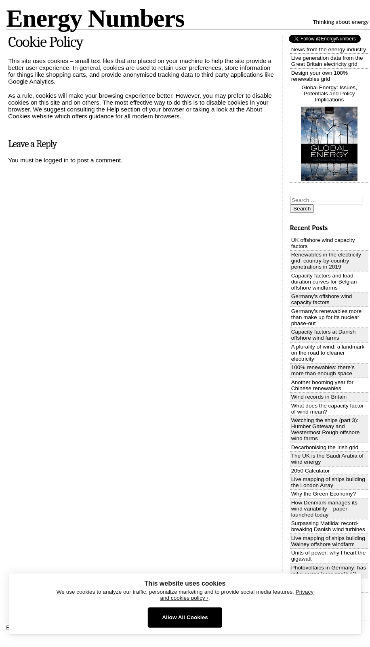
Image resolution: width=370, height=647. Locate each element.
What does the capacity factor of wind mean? (327, 409)
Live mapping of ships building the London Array (328, 482)
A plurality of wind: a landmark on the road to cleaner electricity (328, 353)
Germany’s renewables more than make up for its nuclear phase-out (326, 317)
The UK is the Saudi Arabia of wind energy (327, 459)
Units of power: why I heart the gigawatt (328, 556)
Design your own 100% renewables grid (319, 76)
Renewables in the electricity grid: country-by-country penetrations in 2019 (326, 261)
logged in (56, 160)
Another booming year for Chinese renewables (322, 385)
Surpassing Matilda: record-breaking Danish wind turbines (328, 526)
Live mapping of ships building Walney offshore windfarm (328, 541)
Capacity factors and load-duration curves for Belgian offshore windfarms (324, 282)
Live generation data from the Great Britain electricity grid (327, 61)
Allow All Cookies (185, 617)
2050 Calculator (310, 471)
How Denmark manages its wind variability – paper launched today (324, 509)
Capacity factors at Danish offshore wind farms (323, 335)
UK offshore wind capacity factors (323, 243)
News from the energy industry (328, 49)
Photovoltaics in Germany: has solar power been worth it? (328, 571)
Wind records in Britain (319, 397)
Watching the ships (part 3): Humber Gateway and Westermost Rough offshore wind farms (325, 429)
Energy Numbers (95, 18)
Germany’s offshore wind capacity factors (321, 299)
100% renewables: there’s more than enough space (323, 370)
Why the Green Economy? (323, 494)
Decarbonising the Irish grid (324, 447)
